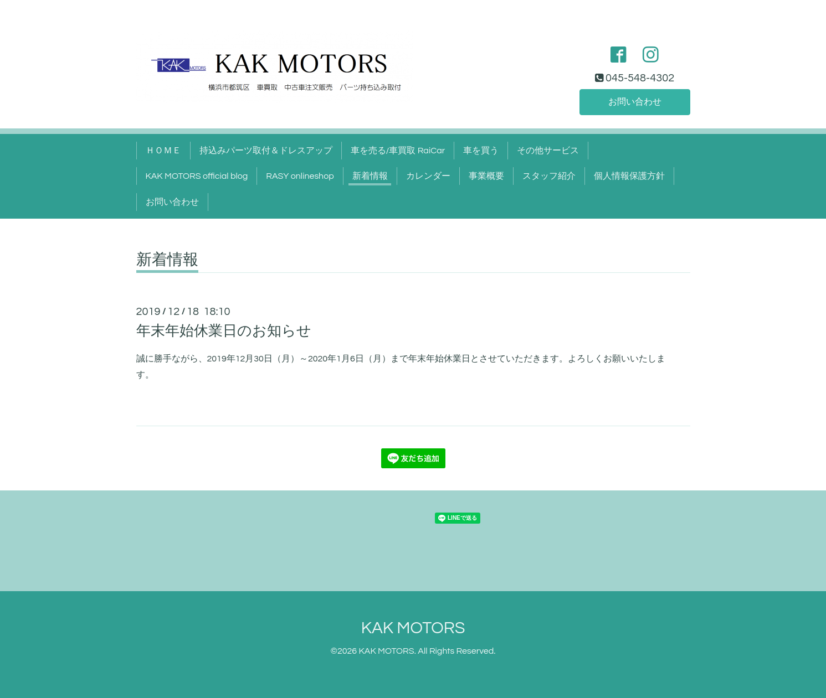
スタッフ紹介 (549, 176)
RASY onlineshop (300, 176)
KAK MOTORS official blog (197, 176)
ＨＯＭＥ (163, 150)
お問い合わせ (634, 101)
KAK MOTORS (413, 628)
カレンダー (428, 176)
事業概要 (486, 176)
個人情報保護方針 (629, 176)
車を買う (481, 150)
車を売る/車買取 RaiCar (398, 150)
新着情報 (370, 176)
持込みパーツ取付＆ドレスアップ (265, 150)
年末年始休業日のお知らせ (223, 331)
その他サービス (548, 150)
